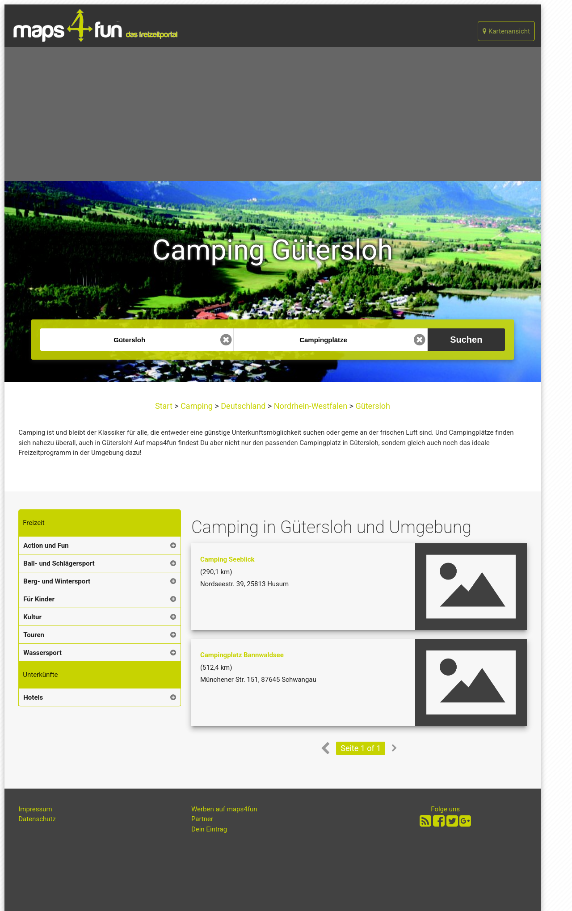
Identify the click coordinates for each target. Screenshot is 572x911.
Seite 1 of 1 (361, 748)
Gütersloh (371, 406)
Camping (197, 406)
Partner (202, 819)
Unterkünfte (40, 675)
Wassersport (42, 653)
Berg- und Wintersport (56, 581)
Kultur (32, 617)
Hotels (33, 697)
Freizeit (33, 523)
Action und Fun (45, 546)
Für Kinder (39, 599)
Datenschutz (37, 819)
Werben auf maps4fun (224, 809)
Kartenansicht (506, 31)
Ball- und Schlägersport (58, 563)
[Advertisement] (272, 113)
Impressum (35, 809)
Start (164, 406)
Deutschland (243, 406)
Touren (33, 635)
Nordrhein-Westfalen (310, 406)
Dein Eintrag (209, 829)
